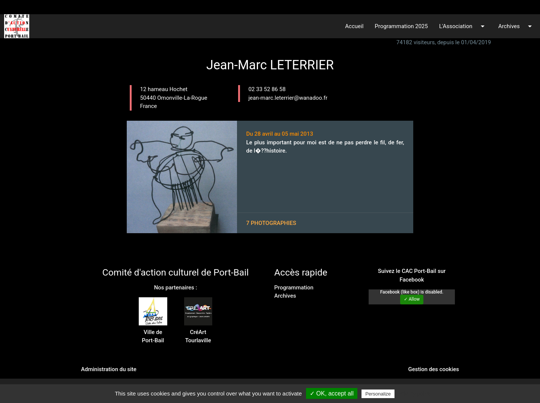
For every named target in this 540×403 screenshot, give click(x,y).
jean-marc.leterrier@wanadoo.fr (287, 97)
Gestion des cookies (433, 369)
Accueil (354, 26)
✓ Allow (412, 299)
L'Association (463, 26)
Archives (516, 26)
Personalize (378, 394)
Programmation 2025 (401, 26)
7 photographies (271, 223)
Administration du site (108, 369)
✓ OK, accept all (332, 393)
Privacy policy (414, 394)
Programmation (294, 287)
